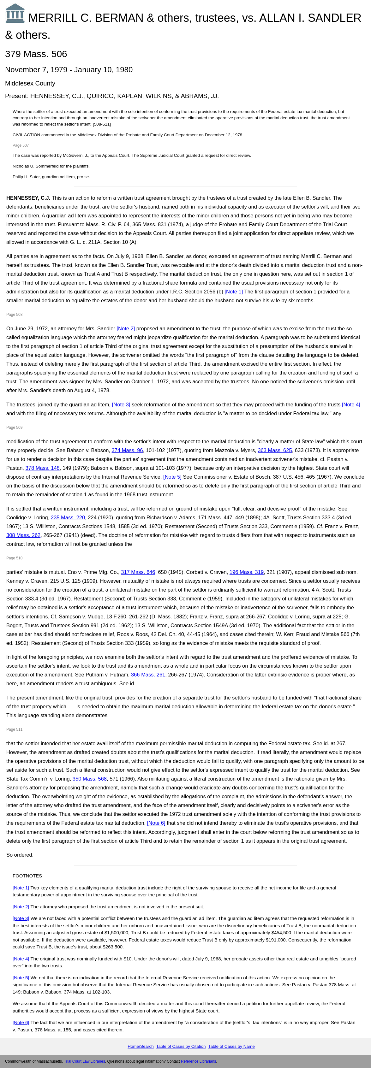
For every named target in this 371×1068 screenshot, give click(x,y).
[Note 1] (234, 291)
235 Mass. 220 (68, 517)
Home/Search (141, 1046)
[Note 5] (172, 477)
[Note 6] (156, 823)
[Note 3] (121, 404)
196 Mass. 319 (247, 572)
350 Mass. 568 (90, 779)
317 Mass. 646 (138, 572)
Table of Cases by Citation (181, 1046)
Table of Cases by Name (231, 1046)
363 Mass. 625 (275, 450)
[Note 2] (126, 328)
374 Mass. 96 (127, 450)
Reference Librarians (198, 1061)
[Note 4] (351, 404)
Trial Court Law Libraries (84, 1061)
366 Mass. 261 (148, 674)
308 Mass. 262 (23, 535)
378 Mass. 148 (43, 468)
